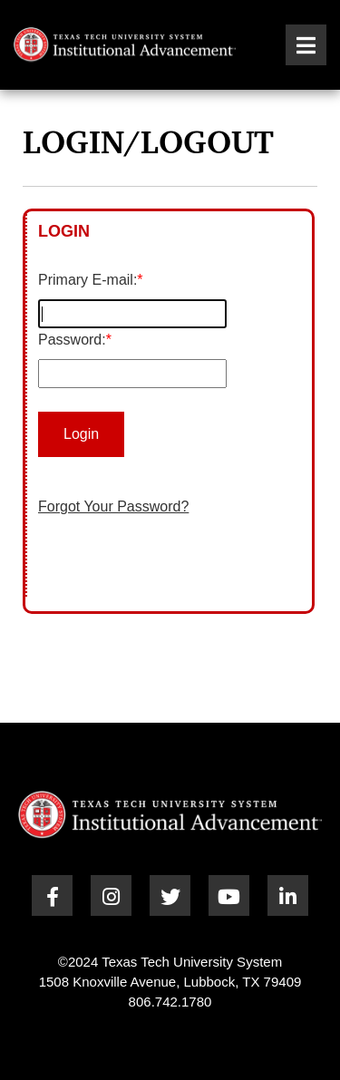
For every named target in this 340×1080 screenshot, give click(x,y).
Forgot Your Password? (113, 506)
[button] (306, 44)
